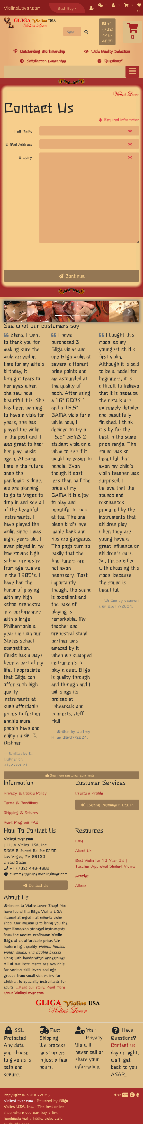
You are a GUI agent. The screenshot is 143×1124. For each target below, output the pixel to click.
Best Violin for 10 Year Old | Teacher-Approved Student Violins (105, 863)
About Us (83, 850)
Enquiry (25, 157)
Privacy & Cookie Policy (25, 793)
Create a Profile (89, 793)
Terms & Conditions (21, 802)
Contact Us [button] (35, 885)
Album (80, 885)
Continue (72, 275)
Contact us (123, 1044)
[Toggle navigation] (132, 72)
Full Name (23, 131)
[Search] (72, 31)
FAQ (79, 841)
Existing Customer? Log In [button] (107, 805)
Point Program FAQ (21, 822)
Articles (82, 876)
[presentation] (76, 256)
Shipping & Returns (21, 812)
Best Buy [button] (65, 8)
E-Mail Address (18, 144)
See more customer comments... (71, 775)
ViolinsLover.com (22, 7)
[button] (102, 5)
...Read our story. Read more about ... (34, 990)
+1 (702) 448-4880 (108, 31)
